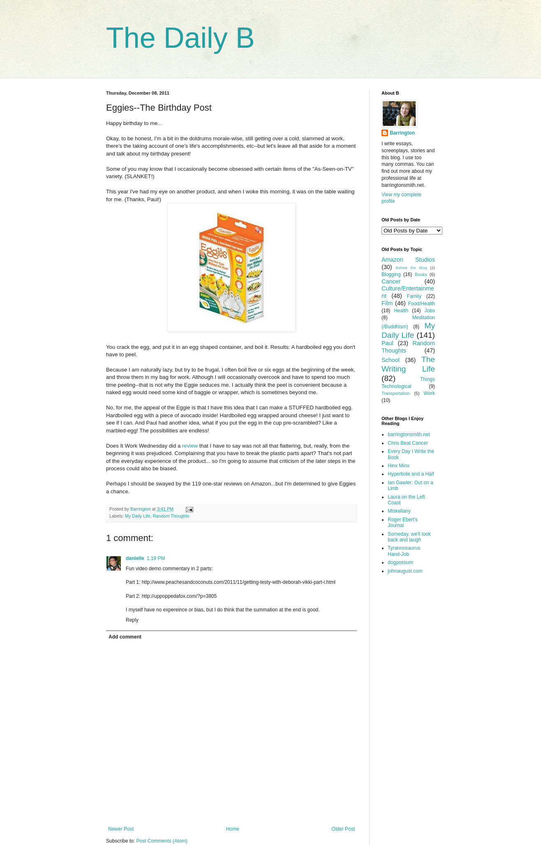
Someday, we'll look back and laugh (409, 537)
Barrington (402, 133)
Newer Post (121, 829)
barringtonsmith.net (409, 434)
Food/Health (421, 304)
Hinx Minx (398, 466)
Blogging (391, 274)
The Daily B (180, 38)
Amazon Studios (408, 259)
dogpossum (400, 562)
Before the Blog (411, 267)
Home (232, 829)
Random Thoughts (171, 515)
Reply (132, 620)
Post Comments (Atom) (161, 841)
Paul (387, 343)
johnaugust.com (405, 571)
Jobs (430, 311)
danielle (135, 558)
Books (421, 274)
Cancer (390, 281)
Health (401, 311)
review (190, 446)
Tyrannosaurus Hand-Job (404, 551)
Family (414, 296)
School (390, 360)
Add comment (125, 637)
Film (387, 303)
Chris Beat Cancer (408, 443)
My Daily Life (137, 515)
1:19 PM (156, 558)
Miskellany (399, 511)
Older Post (343, 829)
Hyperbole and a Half (411, 474)
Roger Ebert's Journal (403, 522)
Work (429, 393)
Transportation (395, 393)
